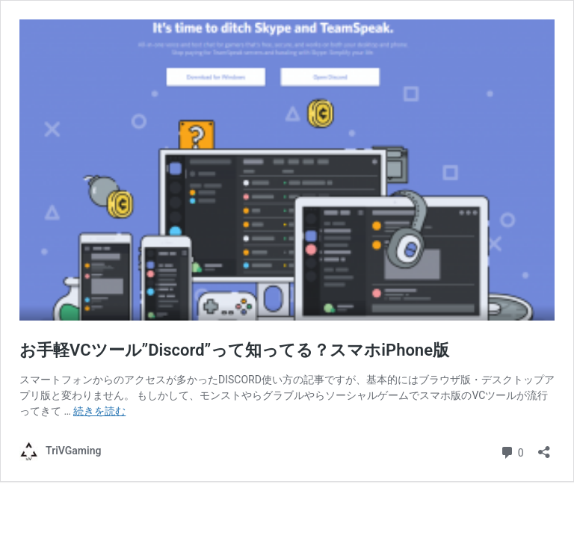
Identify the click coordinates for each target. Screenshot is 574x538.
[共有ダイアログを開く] (544, 447)
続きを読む (99, 411)
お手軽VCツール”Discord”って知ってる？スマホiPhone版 (234, 350)
